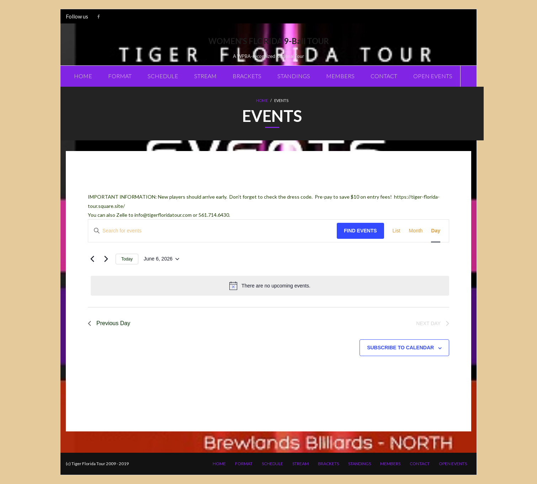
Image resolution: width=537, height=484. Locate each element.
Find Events (360, 230)
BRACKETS (328, 463)
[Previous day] (92, 259)
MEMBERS (390, 463)
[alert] (270, 286)
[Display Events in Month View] (415, 231)
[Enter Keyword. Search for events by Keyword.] (212, 231)
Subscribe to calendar (400, 347)
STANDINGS (359, 463)
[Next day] (106, 259)
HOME (219, 463)
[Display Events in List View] (396, 231)
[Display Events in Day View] (435, 231)
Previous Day (109, 323)
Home (262, 100)
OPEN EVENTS (453, 463)
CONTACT (420, 463)
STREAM (300, 463)
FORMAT (243, 463)
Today (127, 259)
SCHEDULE (272, 463)
